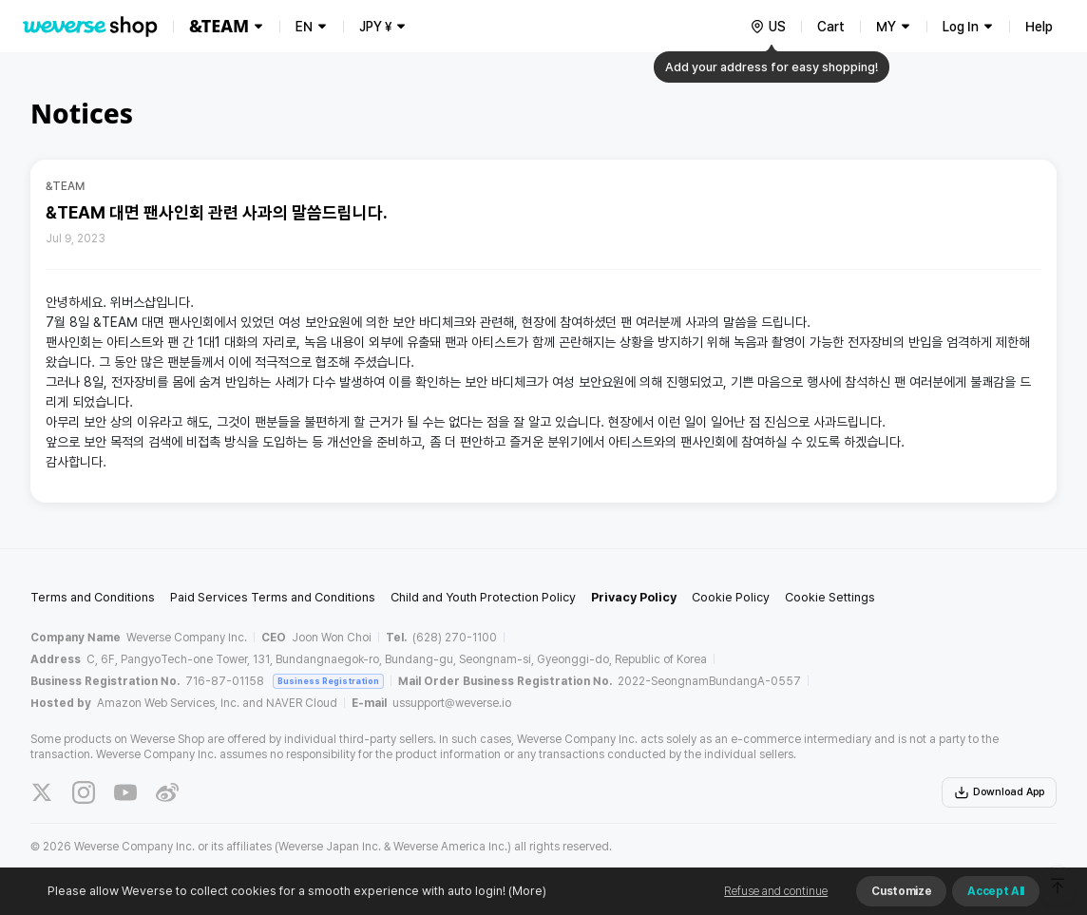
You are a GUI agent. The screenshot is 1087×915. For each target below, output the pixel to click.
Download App (999, 792)
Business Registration (328, 681)
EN (304, 26)
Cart (831, 26)
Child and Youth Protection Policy (483, 597)
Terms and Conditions (92, 597)
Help (1039, 26)
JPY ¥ (375, 26)
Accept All (995, 891)
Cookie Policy (731, 597)
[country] (767, 27)
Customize (901, 891)
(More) (525, 891)
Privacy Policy (634, 597)
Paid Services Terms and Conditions (272, 597)
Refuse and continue (776, 891)
